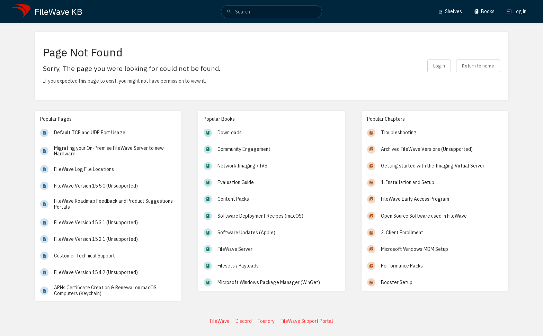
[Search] (228, 12)
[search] (271, 11)
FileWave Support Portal (307, 321)
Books (484, 11)
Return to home (478, 66)
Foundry (266, 321)
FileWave (220, 321)
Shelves (450, 11)
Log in (516, 11)
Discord (243, 321)
